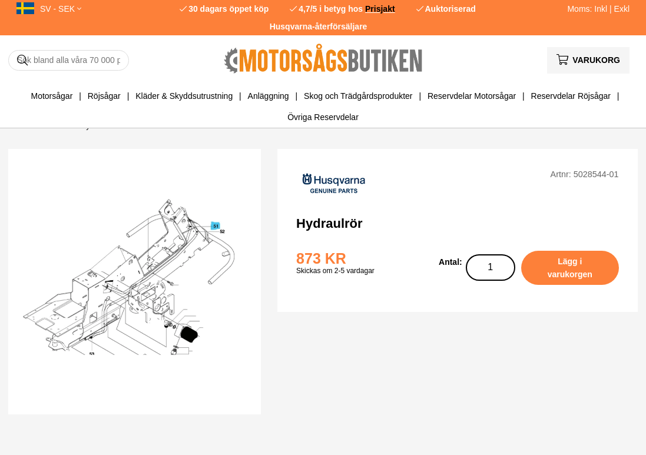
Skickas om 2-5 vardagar (335, 271)
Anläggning (268, 96)
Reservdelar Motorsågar (472, 96)
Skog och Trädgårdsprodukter (358, 96)
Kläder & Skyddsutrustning (184, 96)
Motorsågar (52, 96)
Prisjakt (380, 9)
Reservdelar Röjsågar (571, 96)
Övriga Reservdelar (323, 117)
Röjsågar (104, 96)
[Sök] (68, 60)
